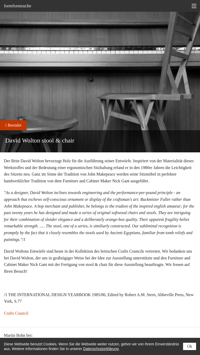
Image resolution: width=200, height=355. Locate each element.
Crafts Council (16, 313)
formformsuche (17, 5)
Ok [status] (189, 346)
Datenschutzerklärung (100, 349)
